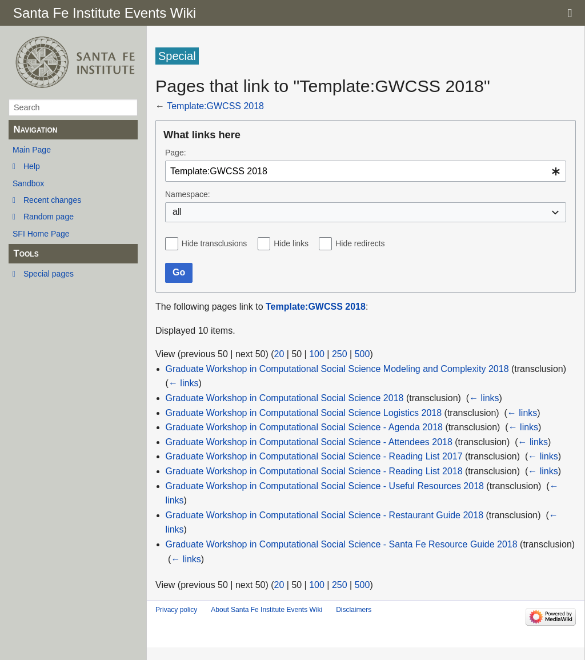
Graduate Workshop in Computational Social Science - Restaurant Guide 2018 (324, 515)
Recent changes (52, 200)
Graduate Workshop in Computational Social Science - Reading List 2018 (314, 471)
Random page (48, 216)
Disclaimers (353, 610)
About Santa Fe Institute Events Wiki (266, 610)
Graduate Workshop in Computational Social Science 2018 (285, 398)
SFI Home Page (41, 233)
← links (183, 383)
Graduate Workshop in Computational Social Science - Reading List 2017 (314, 456)
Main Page (32, 149)
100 (316, 354)
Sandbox (28, 183)
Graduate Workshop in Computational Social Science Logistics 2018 (304, 413)
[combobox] (365, 171)
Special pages (48, 273)
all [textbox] (177, 212)
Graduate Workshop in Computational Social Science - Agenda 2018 (304, 427)
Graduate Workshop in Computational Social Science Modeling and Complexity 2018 (337, 369)
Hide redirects (359, 243)
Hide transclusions (214, 243)
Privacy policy (176, 610)
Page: (175, 152)
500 (362, 354)
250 (339, 354)
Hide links (291, 243)
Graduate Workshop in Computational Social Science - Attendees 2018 (309, 442)
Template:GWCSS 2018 (215, 106)
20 (279, 354)
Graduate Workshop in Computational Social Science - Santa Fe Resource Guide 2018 (342, 544)
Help (31, 166)
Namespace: (187, 194)
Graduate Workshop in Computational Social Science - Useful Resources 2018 (325, 486)
